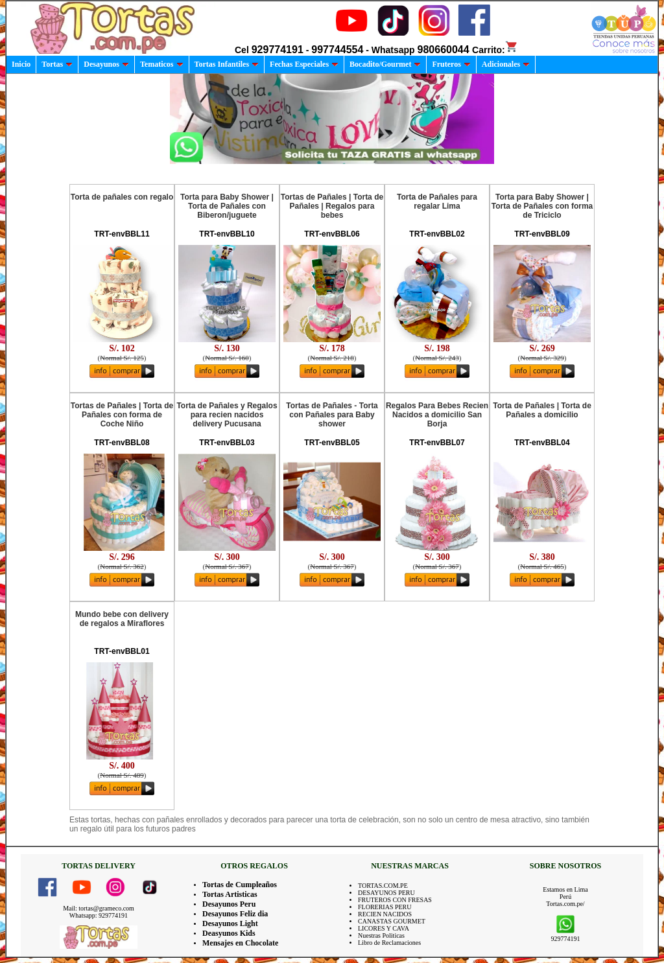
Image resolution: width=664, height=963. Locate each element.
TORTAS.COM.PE (383, 885)
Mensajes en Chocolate (240, 942)
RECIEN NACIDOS (385, 914)
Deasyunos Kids (228, 933)
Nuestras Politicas (381, 935)
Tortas (57, 64)
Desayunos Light (230, 923)
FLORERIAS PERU (385, 907)
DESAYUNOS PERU (386, 892)
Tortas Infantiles (227, 64)
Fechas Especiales (304, 64)
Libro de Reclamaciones (389, 942)
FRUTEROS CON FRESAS (395, 899)
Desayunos (106, 64)
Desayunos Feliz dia (235, 913)
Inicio (21, 64)
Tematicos (162, 64)
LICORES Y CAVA (383, 928)
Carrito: (495, 50)
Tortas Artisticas (229, 894)
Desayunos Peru (228, 904)
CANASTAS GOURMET (391, 921)
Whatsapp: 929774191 (98, 915)
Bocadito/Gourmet (385, 64)
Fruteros (451, 64)
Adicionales (506, 64)
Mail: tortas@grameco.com (98, 908)
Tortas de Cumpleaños (239, 884)
